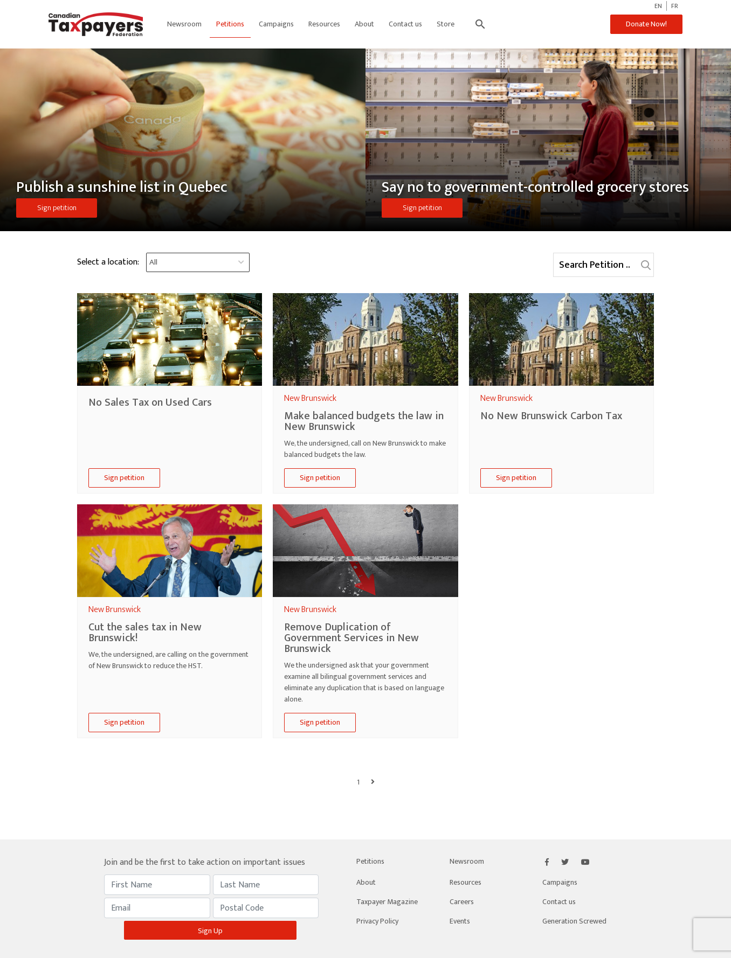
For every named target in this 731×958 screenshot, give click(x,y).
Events (460, 921)
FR (674, 6)
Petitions (230, 24)
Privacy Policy (377, 921)
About (364, 24)
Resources (324, 24)
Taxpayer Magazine (387, 901)
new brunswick (310, 398)
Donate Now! (646, 24)
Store (445, 24)
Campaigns (276, 24)
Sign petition (57, 208)
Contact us (405, 24)
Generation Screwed (574, 921)
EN (658, 6)
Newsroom (184, 24)
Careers (462, 901)
